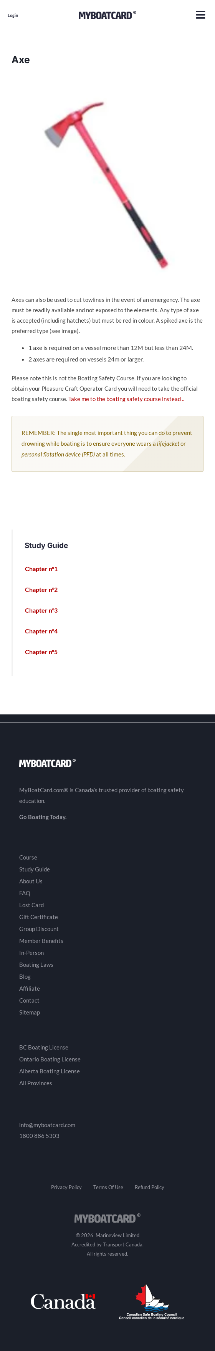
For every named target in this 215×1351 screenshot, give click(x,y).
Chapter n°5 (45, 652)
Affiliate (29, 988)
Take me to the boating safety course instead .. (126, 399)
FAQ (24, 893)
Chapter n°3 (45, 610)
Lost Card (31, 904)
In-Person (31, 952)
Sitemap (29, 1012)
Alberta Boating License (49, 1071)
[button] (200, 15)
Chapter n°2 (45, 589)
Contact (29, 1000)
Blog (25, 976)
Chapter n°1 (45, 569)
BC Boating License (43, 1047)
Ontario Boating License (50, 1059)
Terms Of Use (108, 1187)
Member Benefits (41, 940)
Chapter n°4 (45, 631)
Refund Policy (149, 1187)
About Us (31, 881)
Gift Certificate (38, 916)
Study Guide (34, 869)
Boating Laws (36, 964)
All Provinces (35, 1082)
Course (28, 857)
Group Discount (39, 928)
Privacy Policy (66, 1187)
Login (13, 15)
